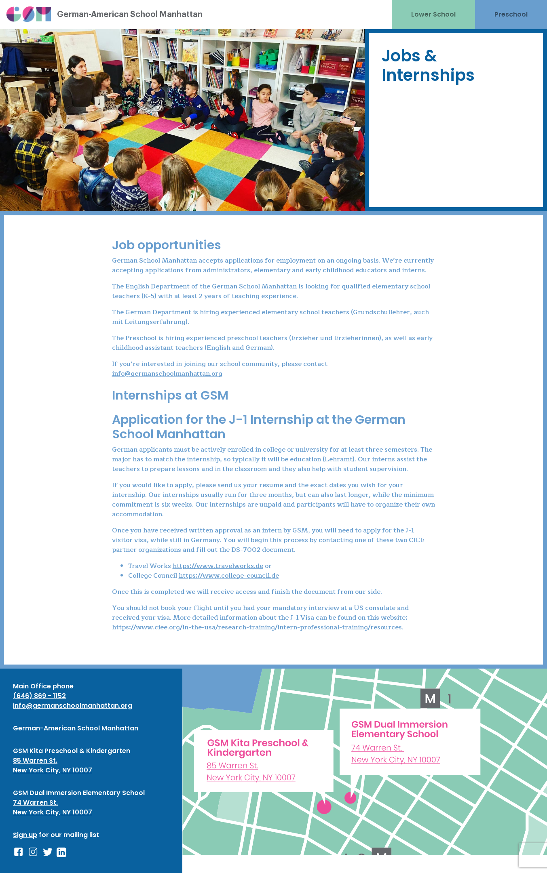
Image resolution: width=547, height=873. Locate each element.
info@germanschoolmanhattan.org (167, 373)
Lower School (433, 14)
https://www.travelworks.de (218, 566)
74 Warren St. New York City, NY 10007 (52, 807)
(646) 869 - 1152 (39, 696)
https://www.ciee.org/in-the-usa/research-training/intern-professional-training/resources (257, 627)
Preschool (511, 14)
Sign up (25, 834)
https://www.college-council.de (229, 575)
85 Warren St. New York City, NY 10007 (52, 765)
